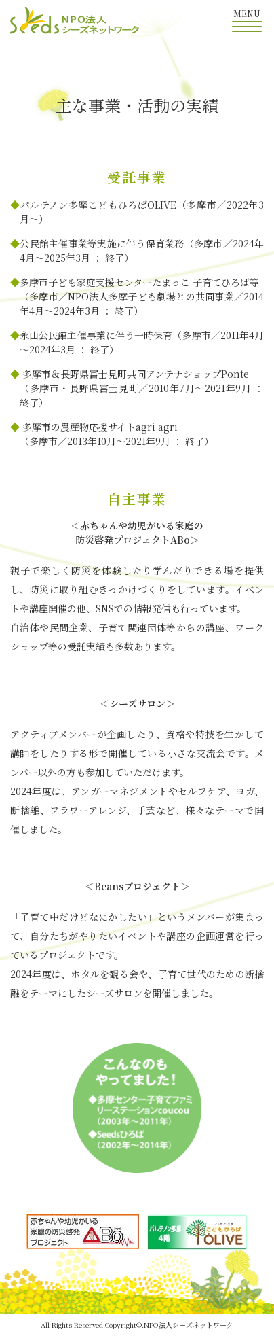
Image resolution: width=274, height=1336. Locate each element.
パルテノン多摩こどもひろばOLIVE (98, 204)
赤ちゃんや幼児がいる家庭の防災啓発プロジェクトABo (139, 532)
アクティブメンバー (53, 734)
